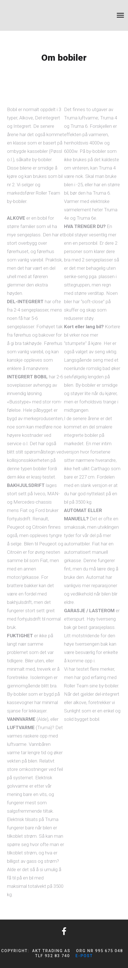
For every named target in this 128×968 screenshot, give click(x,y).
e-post (84, 956)
